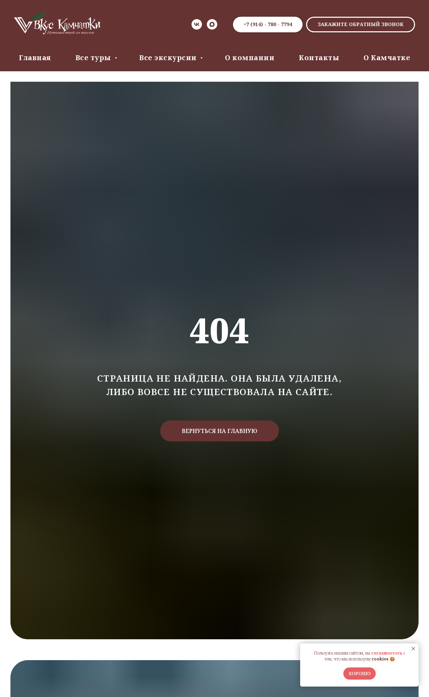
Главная (35, 57)
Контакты (319, 57)
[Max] (212, 24)
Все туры (94, 57)
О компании (249, 57)
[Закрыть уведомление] (413, 648)
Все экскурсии (168, 57)
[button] (360, 24)
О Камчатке (387, 57)
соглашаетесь (387, 653)
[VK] (197, 24)
